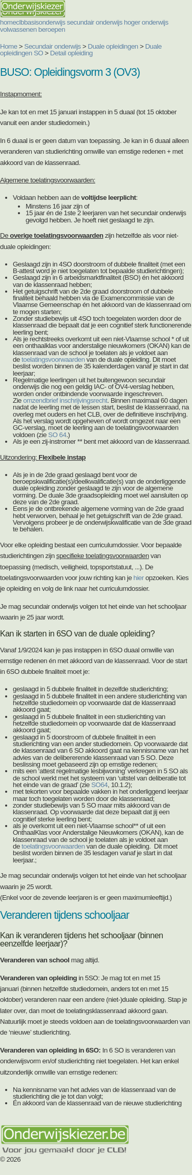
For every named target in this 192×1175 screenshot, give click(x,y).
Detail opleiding (71, 53)
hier (139, 578)
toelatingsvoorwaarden (53, 359)
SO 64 (57, 435)
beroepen (51, 29)
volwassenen (18, 29)
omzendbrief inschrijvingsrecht (65, 400)
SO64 (99, 785)
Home (8, 46)
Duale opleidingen (113, 46)
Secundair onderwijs (52, 46)
